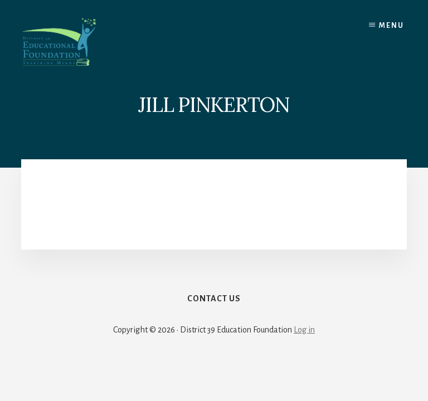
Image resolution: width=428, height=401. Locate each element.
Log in (304, 329)
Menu (391, 26)
